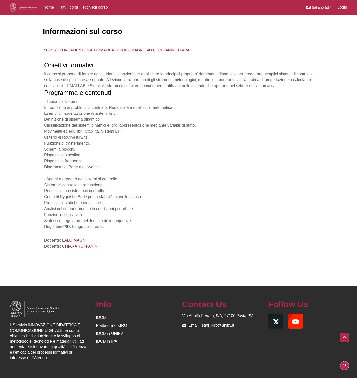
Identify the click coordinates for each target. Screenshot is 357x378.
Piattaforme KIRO (111, 325)
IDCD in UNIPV (109, 333)
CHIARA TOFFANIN (80, 246)
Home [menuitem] (48, 7)
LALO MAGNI (74, 240)
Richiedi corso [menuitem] (95, 7)
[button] (319, 7)
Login (342, 7)
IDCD (101, 317)
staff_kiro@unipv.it (218, 325)
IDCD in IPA (106, 341)
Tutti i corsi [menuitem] (68, 7)
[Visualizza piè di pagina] (344, 365)
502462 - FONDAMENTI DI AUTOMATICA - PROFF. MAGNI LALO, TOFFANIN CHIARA (117, 50)
